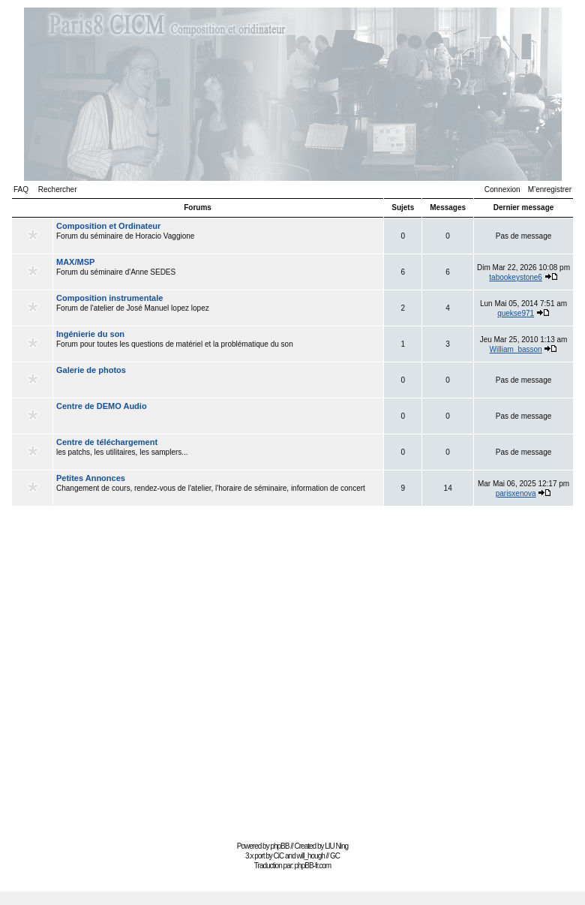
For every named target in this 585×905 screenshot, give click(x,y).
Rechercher (57, 189)
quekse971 (515, 313)
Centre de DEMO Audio (101, 405)
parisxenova (516, 493)
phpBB (279, 846)
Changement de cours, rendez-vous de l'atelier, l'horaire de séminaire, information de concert (218, 488)
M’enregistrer (550, 189)
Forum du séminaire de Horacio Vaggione (218, 235)
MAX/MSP (75, 261)
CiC (279, 856)
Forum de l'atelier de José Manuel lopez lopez (218, 307)
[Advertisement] (140, 679)
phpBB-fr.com (313, 865)
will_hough (311, 856)
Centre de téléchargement (107, 441)
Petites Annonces (90, 478)
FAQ (21, 189)
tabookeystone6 (515, 277)
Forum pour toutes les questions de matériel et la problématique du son (218, 343)
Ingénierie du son (90, 333)
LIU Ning (336, 846)
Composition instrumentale (109, 297)
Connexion (502, 189)
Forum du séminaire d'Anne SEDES (218, 271)
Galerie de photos (91, 369)
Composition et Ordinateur (108, 225)
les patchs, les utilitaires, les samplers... (218, 451)
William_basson (516, 349)
